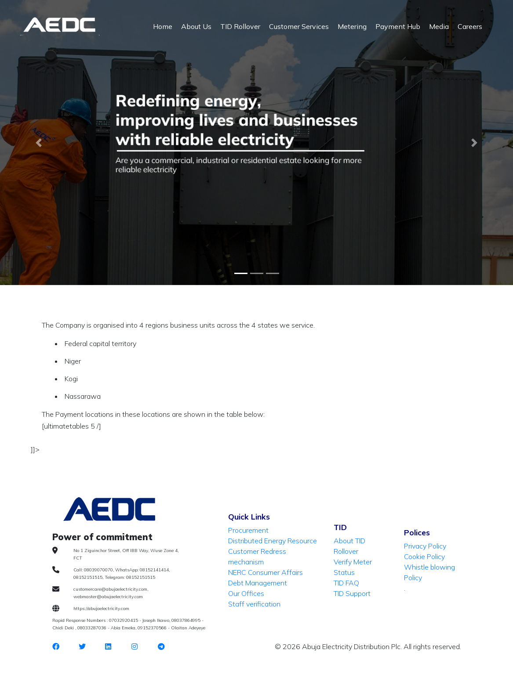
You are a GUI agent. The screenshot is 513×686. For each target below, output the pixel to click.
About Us (196, 26)
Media (439, 26)
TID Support (352, 593)
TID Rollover (240, 26)
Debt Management (257, 582)
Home (162, 26)
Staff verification (254, 603)
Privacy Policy (425, 546)
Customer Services (299, 26)
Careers (470, 26)
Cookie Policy (424, 556)
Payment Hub (397, 26)
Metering (352, 26)
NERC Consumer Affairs (265, 572)
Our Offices (246, 593)
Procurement (248, 530)
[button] (38, 142)
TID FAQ (346, 582)
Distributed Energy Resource (272, 540)
